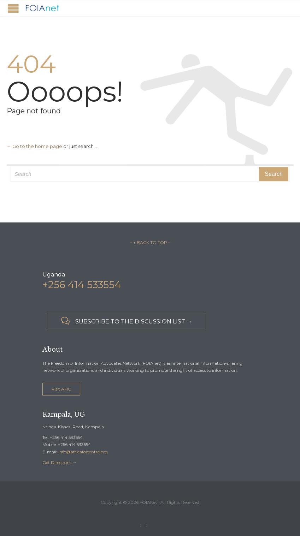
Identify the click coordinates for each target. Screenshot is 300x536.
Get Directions (56, 462)
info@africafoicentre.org (83, 451)
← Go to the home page (34, 146)
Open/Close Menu (13, 8)
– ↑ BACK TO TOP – (150, 242)
